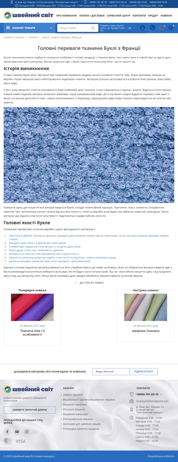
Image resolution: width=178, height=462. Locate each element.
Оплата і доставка (92, 15)
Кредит (153, 15)
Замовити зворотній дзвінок (29, 410)
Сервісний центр (118, 15)
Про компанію (66, 15)
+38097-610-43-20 (118, 2)
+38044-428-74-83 (158, 2)
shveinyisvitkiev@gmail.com (152, 401)
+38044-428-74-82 (138, 2)
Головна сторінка (14, 37)
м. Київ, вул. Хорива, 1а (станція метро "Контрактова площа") (46, 2)
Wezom (170, 456)
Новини (166, 15)
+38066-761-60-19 (98, 2)
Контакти (139, 15)
